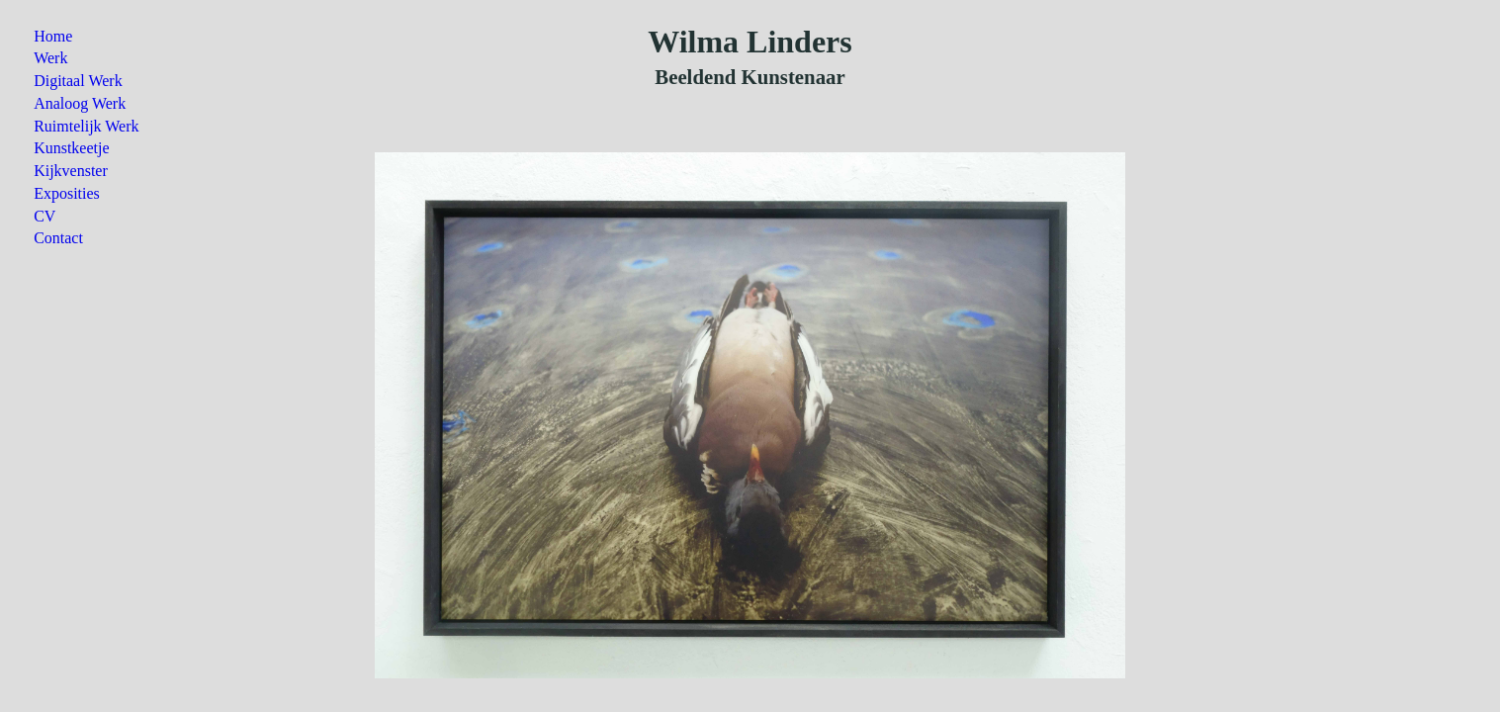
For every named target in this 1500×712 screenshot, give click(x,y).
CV (44, 216)
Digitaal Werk (78, 80)
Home (53, 36)
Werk (50, 57)
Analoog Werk (80, 103)
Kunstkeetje (71, 147)
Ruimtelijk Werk (86, 126)
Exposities (67, 193)
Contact (58, 237)
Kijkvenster (71, 170)
